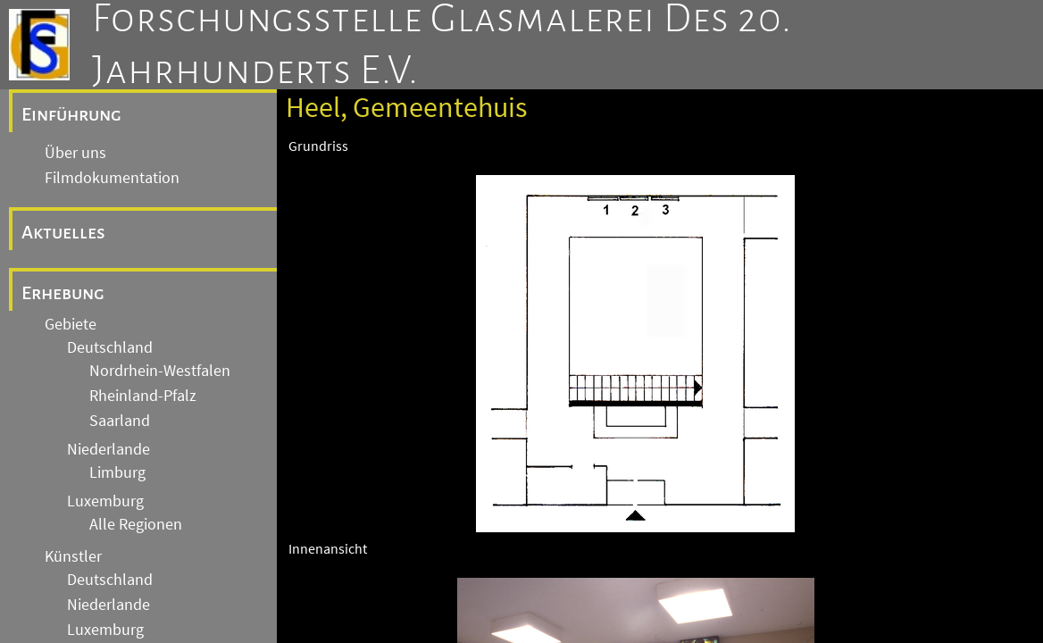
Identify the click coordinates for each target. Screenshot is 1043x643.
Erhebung (62, 293)
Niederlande (108, 449)
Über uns (75, 153)
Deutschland (110, 347)
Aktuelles (63, 232)
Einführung (71, 114)
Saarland (119, 420)
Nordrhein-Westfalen (159, 370)
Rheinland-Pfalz (142, 395)
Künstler (73, 556)
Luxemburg (105, 501)
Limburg (117, 472)
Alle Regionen (135, 524)
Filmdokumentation (112, 178)
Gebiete (70, 324)
